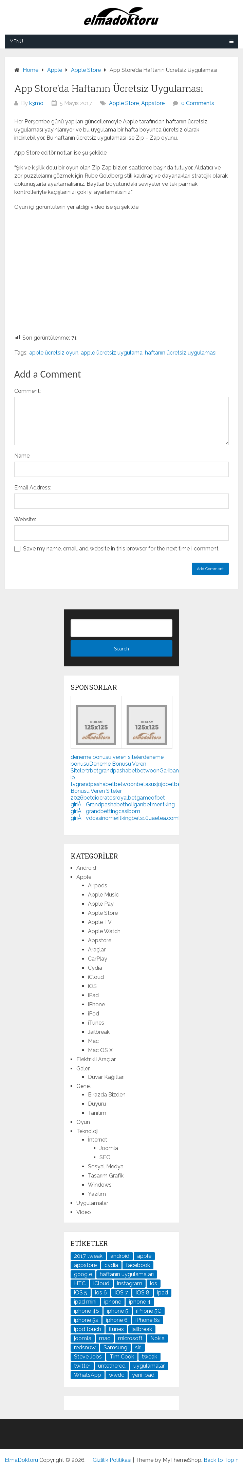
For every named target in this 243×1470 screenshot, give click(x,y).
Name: (22, 455)
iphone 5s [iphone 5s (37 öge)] (86, 1320)
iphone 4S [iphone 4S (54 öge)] (86, 1311)
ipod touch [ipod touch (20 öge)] (87, 1329)
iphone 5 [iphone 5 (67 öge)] (117, 1311)
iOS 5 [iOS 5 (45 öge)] (80, 1292)
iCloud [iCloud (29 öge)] (101, 1283)
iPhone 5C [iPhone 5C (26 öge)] (148, 1311)
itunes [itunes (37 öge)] (116, 1329)
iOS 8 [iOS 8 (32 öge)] (142, 1292)
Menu (16, 41)
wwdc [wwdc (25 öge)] (116, 1375)
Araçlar (97, 949)
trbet (92, 770)
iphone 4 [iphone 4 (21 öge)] (140, 1301)
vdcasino (97, 818)
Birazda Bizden (107, 1094)
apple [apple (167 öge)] (144, 1256)
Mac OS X (100, 1050)
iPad (93, 995)
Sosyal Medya (106, 1166)
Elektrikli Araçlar (96, 1059)
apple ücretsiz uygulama (112, 352)
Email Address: (32, 487)
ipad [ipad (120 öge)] (162, 1292)
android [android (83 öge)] (119, 1256)
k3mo (36, 103)
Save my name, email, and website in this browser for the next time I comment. (121, 548)
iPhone (96, 1004)
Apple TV (100, 922)
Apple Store (124, 103)
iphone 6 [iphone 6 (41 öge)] (117, 1320)
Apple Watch (104, 931)
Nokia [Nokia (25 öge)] (157, 1338)
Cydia (95, 968)
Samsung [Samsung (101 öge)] (115, 1347)
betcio (91, 797)
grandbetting (102, 811)
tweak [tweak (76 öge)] (149, 1356)
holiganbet (138, 804)
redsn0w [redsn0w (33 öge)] (85, 1347)
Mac (93, 1041)
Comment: (27, 391)
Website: (25, 519)
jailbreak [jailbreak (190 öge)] (142, 1329)
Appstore (153, 103)
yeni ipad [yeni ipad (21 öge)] (143, 1375)
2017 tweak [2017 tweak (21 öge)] (88, 1256)
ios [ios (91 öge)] (153, 1283)
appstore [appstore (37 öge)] (85, 1265)
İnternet (97, 1139)
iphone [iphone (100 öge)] (112, 1301)
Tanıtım (97, 1113)
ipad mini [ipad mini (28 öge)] (85, 1301)
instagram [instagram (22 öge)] (129, 1283)
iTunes (96, 1023)
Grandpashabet (105, 804)
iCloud (96, 977)
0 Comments (197, 103)
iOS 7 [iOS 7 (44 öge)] (121, 1292)
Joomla (108, 1148)
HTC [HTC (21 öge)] (80, 1283)
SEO (105, 1157)
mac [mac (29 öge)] (104, 1338)
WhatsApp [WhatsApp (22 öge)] (87, 1375)
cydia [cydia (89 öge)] (111, 1265)
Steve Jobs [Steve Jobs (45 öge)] (88, 1356)
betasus (147, 784)
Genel (83, 1086)
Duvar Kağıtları (106, 1077)
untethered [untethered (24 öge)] (112, 1366)
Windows (100, 1185)
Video (83, 1212)
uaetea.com (164, 818)
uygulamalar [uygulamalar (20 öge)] (149, 1366)
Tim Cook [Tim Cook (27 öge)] (122, 1356)
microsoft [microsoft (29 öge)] (130, 1338)
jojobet (165, 784)
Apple (83, 877)
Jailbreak (99, 1032)
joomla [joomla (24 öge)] (82, 1338)
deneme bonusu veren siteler (107, 757)
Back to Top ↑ (221, 1460)
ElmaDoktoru (21, 1460)
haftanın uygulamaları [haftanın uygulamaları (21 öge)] (127, 1274)
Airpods (97, 885)
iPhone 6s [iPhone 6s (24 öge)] (147, 1320)
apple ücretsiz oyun (53, 352)
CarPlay (97, 958)
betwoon (148, 770)
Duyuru (97, 1104)
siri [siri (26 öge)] (138, 1347)
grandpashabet (117, 770)
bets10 (140, 818)
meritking (120, 818)
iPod (93, 1013)
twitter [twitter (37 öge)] (82, 1366)
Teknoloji (87, 1131)
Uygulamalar (92, 1203)
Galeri (83, 1068)
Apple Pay (101, 904)
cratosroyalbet (117, 797)
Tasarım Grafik (106, 1175)
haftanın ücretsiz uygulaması (181, 352)
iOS (92, 986)
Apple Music (103, 894)
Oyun (83, 1122)
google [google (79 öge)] (83, 1274)
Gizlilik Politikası (112, 1460)
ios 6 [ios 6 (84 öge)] (101, 1292)
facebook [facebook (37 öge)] (138, 1265)
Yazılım (97, 1194)
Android (86, 868)
